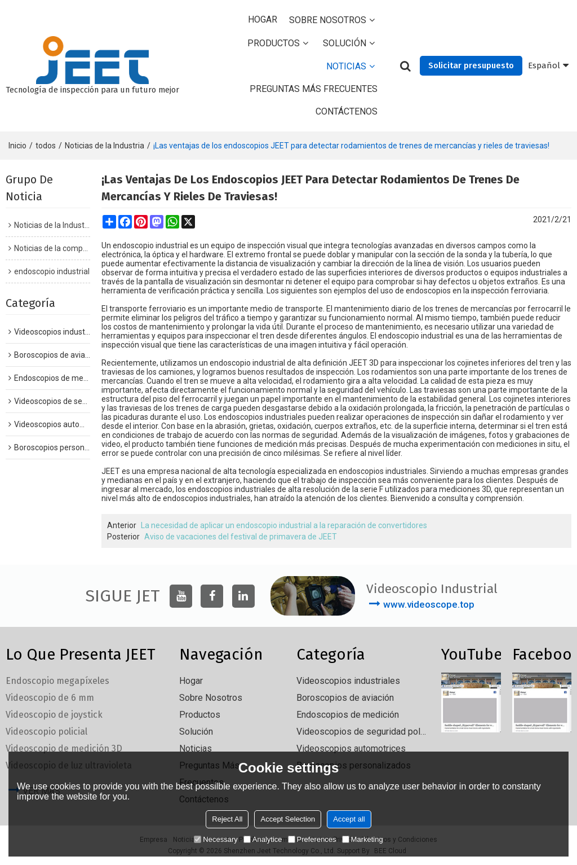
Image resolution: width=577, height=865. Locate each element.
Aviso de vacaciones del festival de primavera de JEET (240, 536)
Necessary (215, 839)
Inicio (17, 145)
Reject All (227, 819)
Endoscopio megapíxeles (57, 680)
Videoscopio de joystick (54, 714)
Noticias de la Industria (104, 145)
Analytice (262, 839)
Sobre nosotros (327, 20)
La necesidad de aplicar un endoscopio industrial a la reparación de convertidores (284, 525)
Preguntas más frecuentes (314, 89)
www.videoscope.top (428, 604)
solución (344, 43)
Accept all (349, 819)
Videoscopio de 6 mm (50, 697)
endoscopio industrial (150, 245)
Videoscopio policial (46, 731)
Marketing (362, 839)
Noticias (346, 66)
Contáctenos (347, 111)
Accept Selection (287, 819)
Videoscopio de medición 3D (64, 748)
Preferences (312, 839)
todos (45, 145)
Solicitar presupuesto (471, 65)
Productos (273, 43)
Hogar (262, 19)
